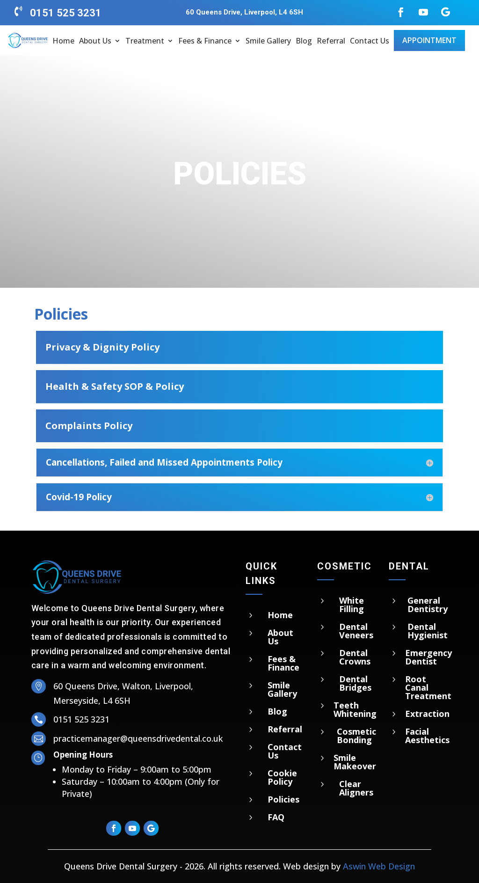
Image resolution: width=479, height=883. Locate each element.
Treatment (144, 40)
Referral (331, 40)
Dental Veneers (356, 631)
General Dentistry (427, 604)
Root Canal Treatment (428, 687)
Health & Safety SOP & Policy (114, 386)
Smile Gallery (268, 40)
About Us (95, 40)
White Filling (351, 604)
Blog (304, 40)
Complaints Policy (88, 425)
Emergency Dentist (428, 657)
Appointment (429, 40)
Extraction (427, 713)
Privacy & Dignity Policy (102, 347)
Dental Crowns (354, 657)
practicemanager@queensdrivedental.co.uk (138, 738)
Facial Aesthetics (427, 735)
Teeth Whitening (355, 709)
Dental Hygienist (427, 631)
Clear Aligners (356, 788)
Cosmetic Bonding (356, 735)
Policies (283, 799)
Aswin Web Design (379, 866)
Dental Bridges (355, 683)
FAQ (276, 817)
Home (63, 40)
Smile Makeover (355, 762)
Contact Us (369, 40)
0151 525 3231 (66, 13)
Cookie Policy (282, 777)
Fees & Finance (205, 40)
